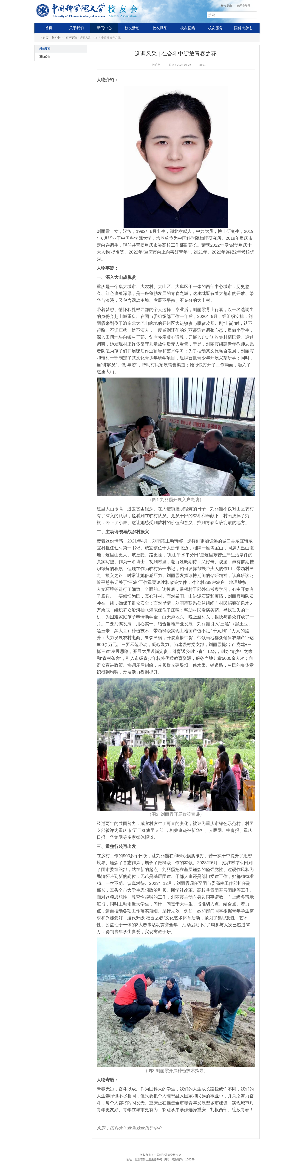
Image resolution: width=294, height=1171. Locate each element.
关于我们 (76, 28)
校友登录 (226, 5)
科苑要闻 (71, 37)
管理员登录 (243, 5)
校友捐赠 (187, 28)
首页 (48, 28)
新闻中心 (104, 28)
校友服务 (215, 28)
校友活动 (132, 28)
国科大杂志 (243, 28)
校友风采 (160, 28)
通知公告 (44, 56)
